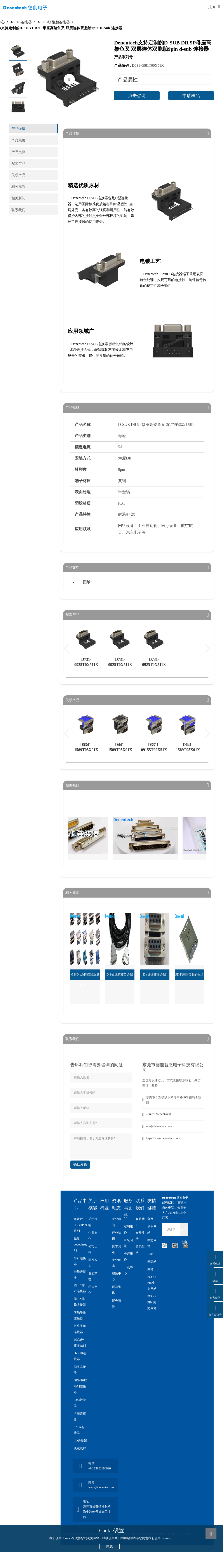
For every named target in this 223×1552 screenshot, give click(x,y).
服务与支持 (128, 1208)
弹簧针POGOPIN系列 (80, 1224)
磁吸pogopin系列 (80, 1244)
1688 (150, 1253)
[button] (18, 108)
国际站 (152, 1261)
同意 (109, 1546)
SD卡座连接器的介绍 (189, 974)
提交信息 (184, 1231)
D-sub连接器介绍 (154, 974)
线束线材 (80, 1448)
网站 (150, 1269)
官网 (150, 1219)
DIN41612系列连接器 (80, 1386)
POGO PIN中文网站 (152, 1282)
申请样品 (191, 95)
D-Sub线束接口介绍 (119, 974)
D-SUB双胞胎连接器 (57, 22)
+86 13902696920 (99, 1468)
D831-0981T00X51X (148, 65)
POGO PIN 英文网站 (152, 1302)
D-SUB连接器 (24, 22)
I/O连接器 (80, 1440)
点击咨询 (137, 95)
